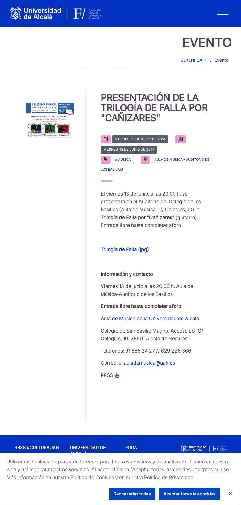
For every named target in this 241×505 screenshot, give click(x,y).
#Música (123, 159)
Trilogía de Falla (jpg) (125, 249)
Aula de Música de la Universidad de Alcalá (150, 318)
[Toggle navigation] (222, 16)
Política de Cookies (92, 477)
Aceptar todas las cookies (189, 493)
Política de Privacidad (169, 477)
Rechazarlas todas (132, 493)
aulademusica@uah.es (149, 363)
